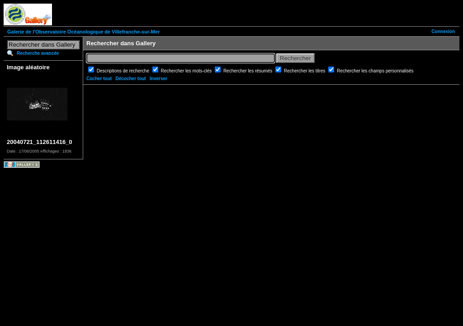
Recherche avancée (38, 53)
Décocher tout (130, 78)
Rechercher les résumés (248, 70)
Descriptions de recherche (124, 70)
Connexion (443, 31)
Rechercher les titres (305, 70)
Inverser (158, 78)
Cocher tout (99, 78)
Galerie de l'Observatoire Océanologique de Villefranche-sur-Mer (83, 31)
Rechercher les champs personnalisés (375, 70)
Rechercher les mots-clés (187, 70)
